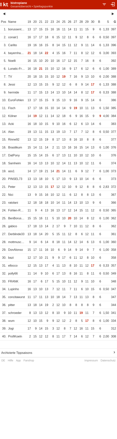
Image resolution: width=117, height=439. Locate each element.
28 (81, 21)
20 (35, 21)
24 (58, 21)
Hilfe (10, 360)
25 (64, 21)
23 (52, 21)
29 (87, 21)
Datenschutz (108, 360)
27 (75, 21)
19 (29, 21)
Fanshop (29, 360)
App (18, 360)
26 (69, 21)
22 (46, 21)
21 (40, 21)
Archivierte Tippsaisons (16, 352)
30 (92, 21)
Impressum (91, 360)
